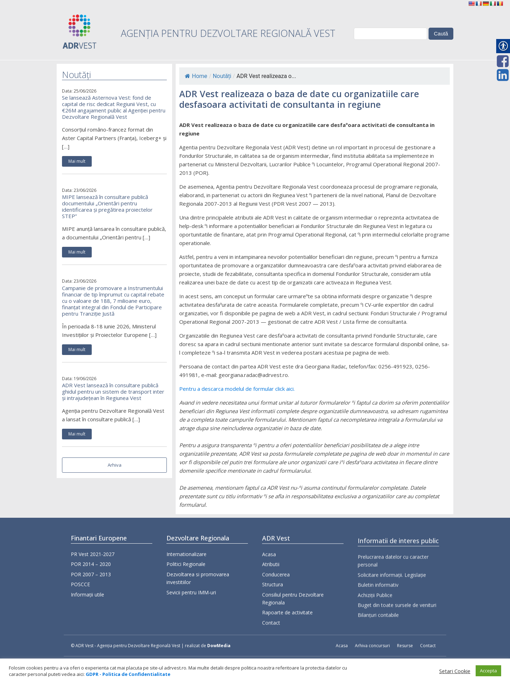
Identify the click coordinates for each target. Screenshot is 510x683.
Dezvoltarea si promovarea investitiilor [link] (197, 586)
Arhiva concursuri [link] (372, 646)
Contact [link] (271, 646)
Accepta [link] (488, 670)
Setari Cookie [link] (454, 671)
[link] (471, 3)
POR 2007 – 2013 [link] (91, 576)
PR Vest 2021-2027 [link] (92, 556)
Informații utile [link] (87, 596)
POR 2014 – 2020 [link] (91, 566)
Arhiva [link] (114, 465)
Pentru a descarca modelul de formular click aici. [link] (237, 388)
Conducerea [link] (276, 598)
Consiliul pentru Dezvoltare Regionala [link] (293, 622)
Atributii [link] (270, 588)
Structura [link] (272, 608)
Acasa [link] (269, 578)
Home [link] (196, 76)
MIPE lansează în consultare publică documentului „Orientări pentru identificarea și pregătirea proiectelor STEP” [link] (107, 206)
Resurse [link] (405, 646)
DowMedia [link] (219, 646)
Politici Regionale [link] (185, 573)
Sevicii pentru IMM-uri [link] (191, 601)
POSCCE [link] (80, 586)
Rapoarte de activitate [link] (287, 636)
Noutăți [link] (222, 76)
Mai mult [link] (76, 161)
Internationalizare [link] (186, 562)
